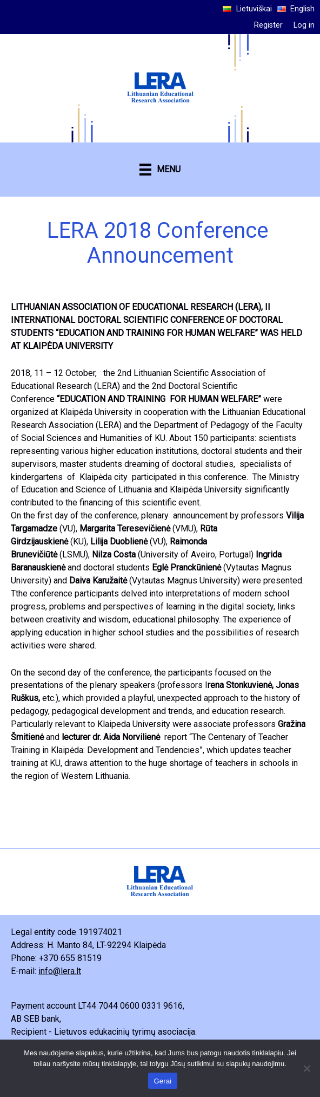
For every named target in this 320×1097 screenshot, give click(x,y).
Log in (304, 25)
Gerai (162, 1081)
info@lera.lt (59, 971)
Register (268, 25)
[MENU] (160, 169)
